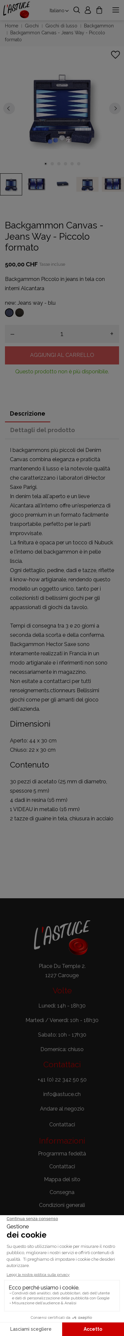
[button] (62, 1124)
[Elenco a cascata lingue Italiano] (59, 10)
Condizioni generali (62, 1205)
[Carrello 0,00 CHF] (99, 10)
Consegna (62, 1192)
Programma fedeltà (62, 1153)
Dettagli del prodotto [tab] (42, 430)
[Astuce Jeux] (16, 10)
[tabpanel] (62, 108)
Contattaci (62, 1166)
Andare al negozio (62, 1109)
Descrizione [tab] (27, 413)
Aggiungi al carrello (62, 355)
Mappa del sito (62, 1179)
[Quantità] (62, 334)
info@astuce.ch (62, 1094)
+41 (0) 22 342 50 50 (62, 1080)
